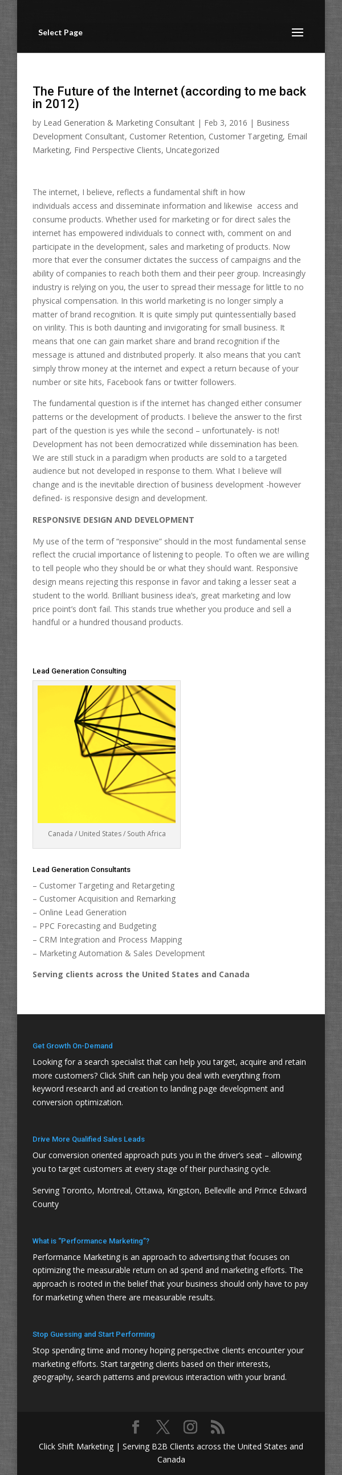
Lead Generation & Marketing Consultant (119, 122)
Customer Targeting (246, 136)
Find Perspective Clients (117, 149)
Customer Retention (166, 136)
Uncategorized (192, 149)
